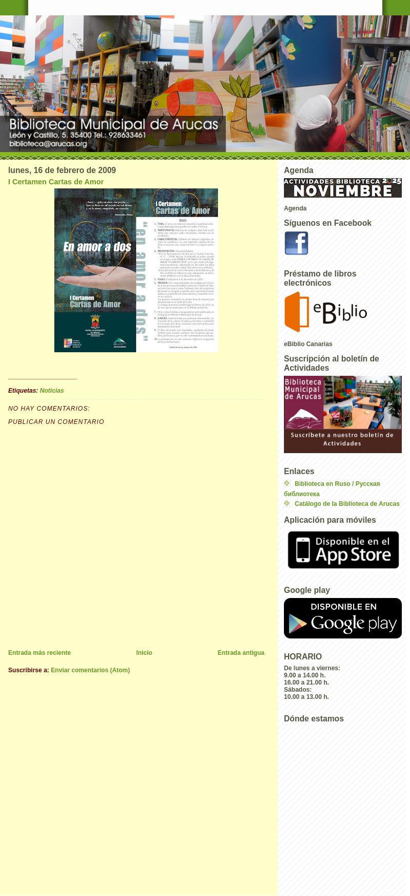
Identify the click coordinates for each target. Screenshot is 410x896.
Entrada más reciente (39, 652)
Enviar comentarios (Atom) (90, 670)
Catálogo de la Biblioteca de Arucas (347, 503)
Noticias (52, 390)
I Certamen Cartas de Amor (56, 182)
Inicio (144, 652)
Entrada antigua (241, 652)
